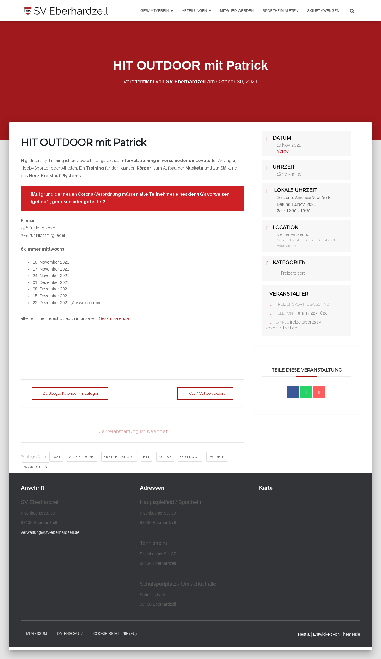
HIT (146, 457)
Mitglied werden (237, 11)
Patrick (217, 457)
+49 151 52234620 (311, 313)
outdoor (190, 457)
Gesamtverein (156, 11)
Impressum (36, 634)
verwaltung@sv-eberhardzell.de (50, 532)
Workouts (35, 467)
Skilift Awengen (323, 11)
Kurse (165, 457)
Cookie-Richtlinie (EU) (115, 634)
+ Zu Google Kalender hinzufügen (71, 393)
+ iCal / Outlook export (203, 393)
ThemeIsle (350, 634)
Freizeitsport (119, 457)
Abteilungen (196, 11)
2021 (56, 457)
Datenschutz (70, 634)
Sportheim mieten (280, 11)
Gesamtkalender (114, 318)
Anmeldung (82, 457)
